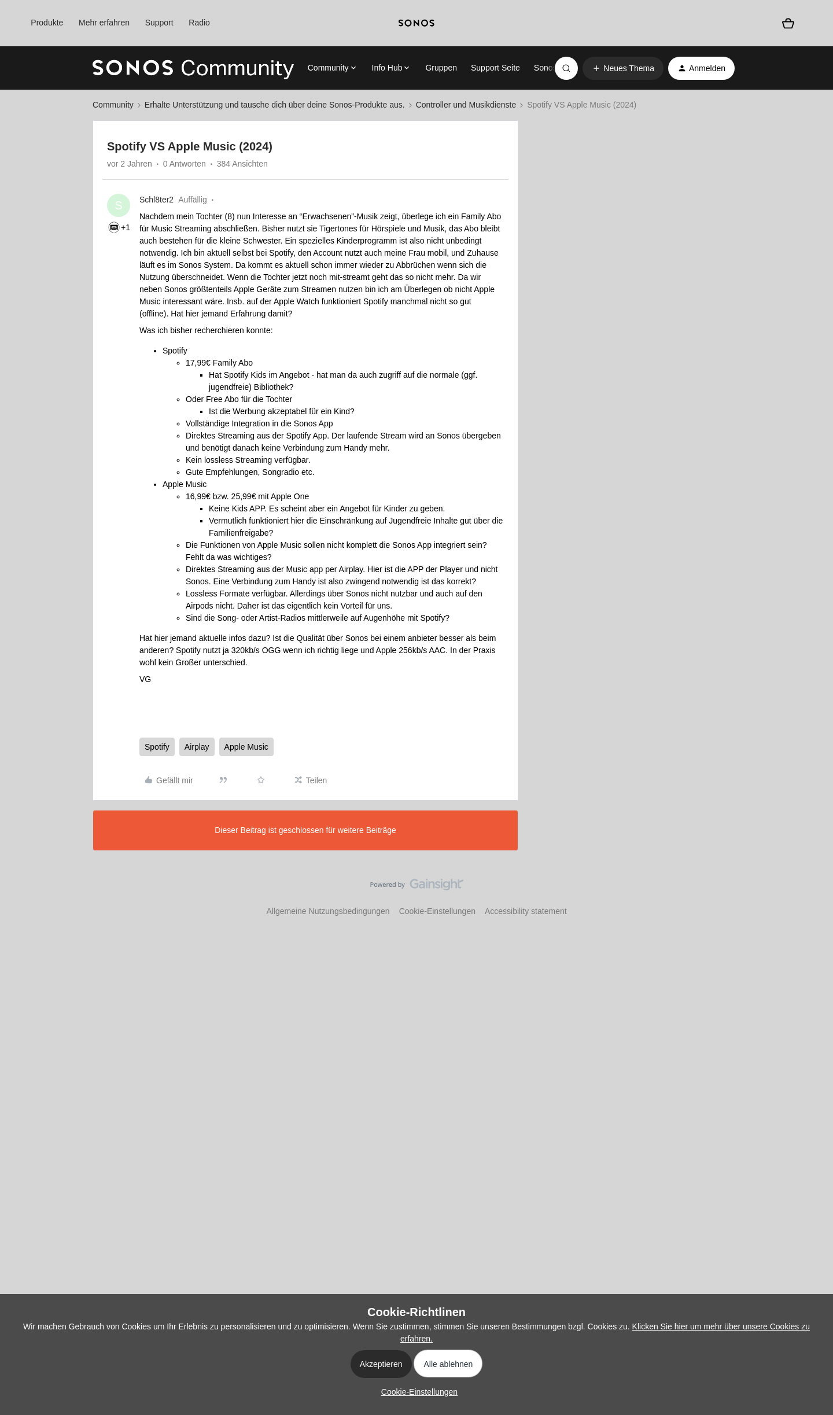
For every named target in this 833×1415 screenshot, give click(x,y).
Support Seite (495, 67)
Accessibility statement (526, 911)
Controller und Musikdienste (466, 104)
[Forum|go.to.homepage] (193, 68)
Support (159, 22)
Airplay (197, 746)
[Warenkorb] (788, 23)
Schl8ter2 (156, 199)
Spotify (157, 746)
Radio (199, 22)
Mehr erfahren (104, 22)
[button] (623, 68)
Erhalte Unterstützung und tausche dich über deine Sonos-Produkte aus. (275, 104)
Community (113, 104)
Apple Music (246, 746)
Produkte (47, 22)
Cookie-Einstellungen (437, 911)
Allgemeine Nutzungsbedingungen (327, 911)
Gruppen (440, 67)
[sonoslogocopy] (416, 23)
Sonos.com (554, 67)
